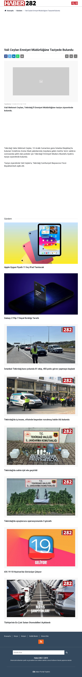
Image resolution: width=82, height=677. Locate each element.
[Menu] (76, 3)
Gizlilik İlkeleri (33, 636)
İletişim (23, 636)
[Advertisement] (41, 30)
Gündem (19, 11)
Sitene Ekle (45, 636)
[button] (67, 56)
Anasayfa (9, 11)
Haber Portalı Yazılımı (43, 672)
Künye (16, 636)
